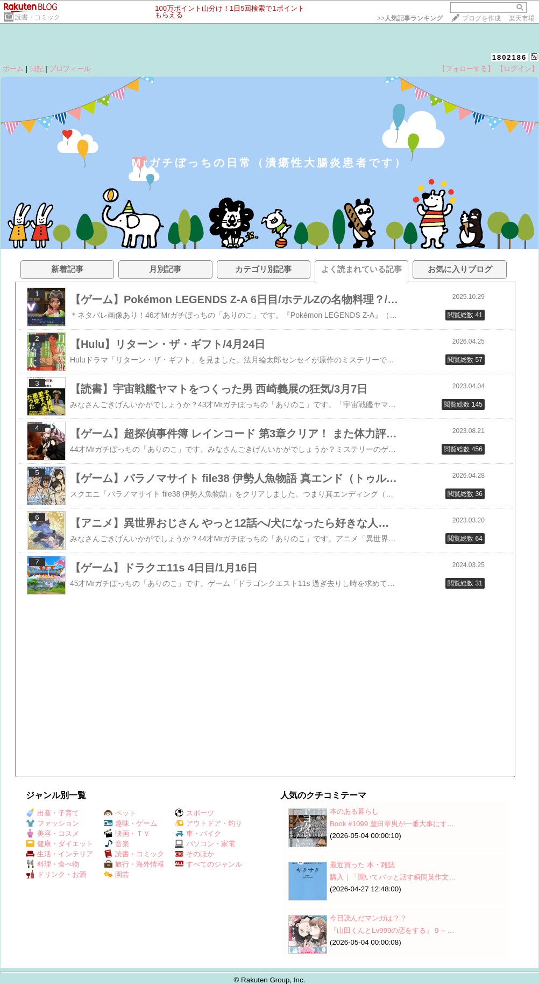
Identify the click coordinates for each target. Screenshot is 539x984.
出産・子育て (52, 813)
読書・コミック (37, 17)
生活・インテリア (59, 854)
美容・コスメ (52, 833)
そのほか (194, 854)
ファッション (52, 823)
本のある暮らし (354, 811)
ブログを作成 (481, 18)
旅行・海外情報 (134, 864)
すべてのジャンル (208, 864)
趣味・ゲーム (130, 823)
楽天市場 (522, 18)
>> (410, 18)
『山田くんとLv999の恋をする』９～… (392, 930)
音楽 (116, 844)
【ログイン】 (517, 69)
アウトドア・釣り (208, 823)
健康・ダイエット (59, 844)
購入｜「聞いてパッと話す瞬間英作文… (393, 877)
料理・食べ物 (52, 864)
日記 (37, 69)
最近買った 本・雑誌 (362, 865)
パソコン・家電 (205, 844)
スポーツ (194, 813)
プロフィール (70, 69)
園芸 (116, 874)
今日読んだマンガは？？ (368, 918)
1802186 (509, 57)
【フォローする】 (466, 69)
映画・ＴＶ (127, 833)
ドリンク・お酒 (56, 874)
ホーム (13, 69)
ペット (120, 813)
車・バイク (198, 833)
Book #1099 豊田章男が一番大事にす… (392, 824)
